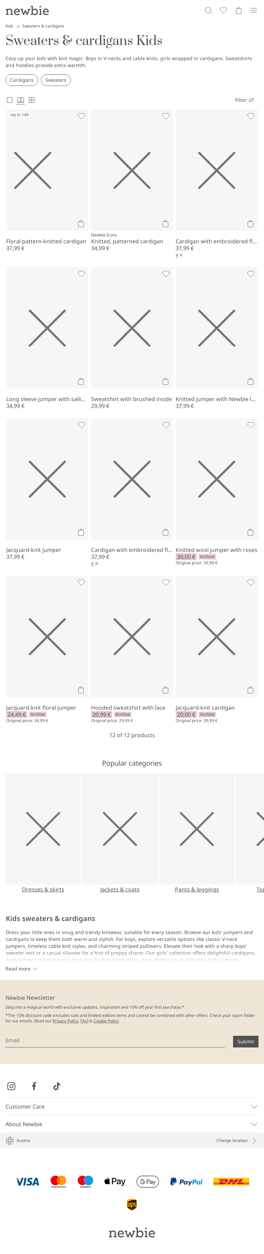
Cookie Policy (106, 1021)
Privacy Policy (65, 1021)
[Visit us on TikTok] (57, 1086)
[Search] (208, 10)
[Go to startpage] (27, 10)
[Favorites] (223, 10)
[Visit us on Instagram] (11, 1086)
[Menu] (253, 10)
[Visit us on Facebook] (34, 1086)
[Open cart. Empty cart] (238, 10)
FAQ (84, 1021)
